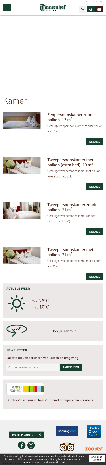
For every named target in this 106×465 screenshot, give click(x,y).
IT (91, 2)
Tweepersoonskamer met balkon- (70, 252)
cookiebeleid (21, 459)
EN (96, 2)
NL (101, 2)
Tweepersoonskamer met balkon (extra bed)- (70, 162)
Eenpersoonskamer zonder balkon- (71, 117)
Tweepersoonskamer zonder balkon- (73, 207)
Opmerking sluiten (96, 458)
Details (94, 142)
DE (87, 2)
